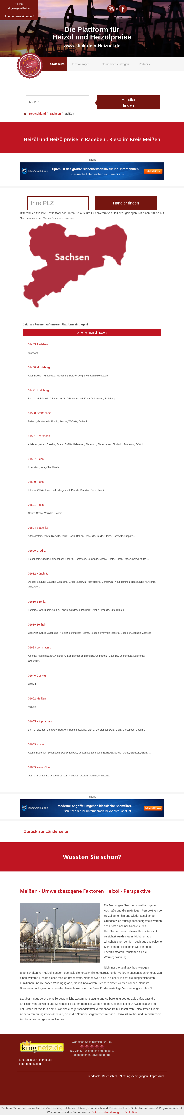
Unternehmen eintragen (114, 64)
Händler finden (128, 102)
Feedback (93, 1076)
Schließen (130, 1112)
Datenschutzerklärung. (106, 1112)
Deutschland (34, 113)
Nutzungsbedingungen (134, 1076)
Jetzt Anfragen (81, 64)
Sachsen (55, 113)
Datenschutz (110, 1076)
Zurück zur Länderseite (46, 831)
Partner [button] (144, 64)
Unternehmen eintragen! (92, 332)
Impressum (157, 1076)
